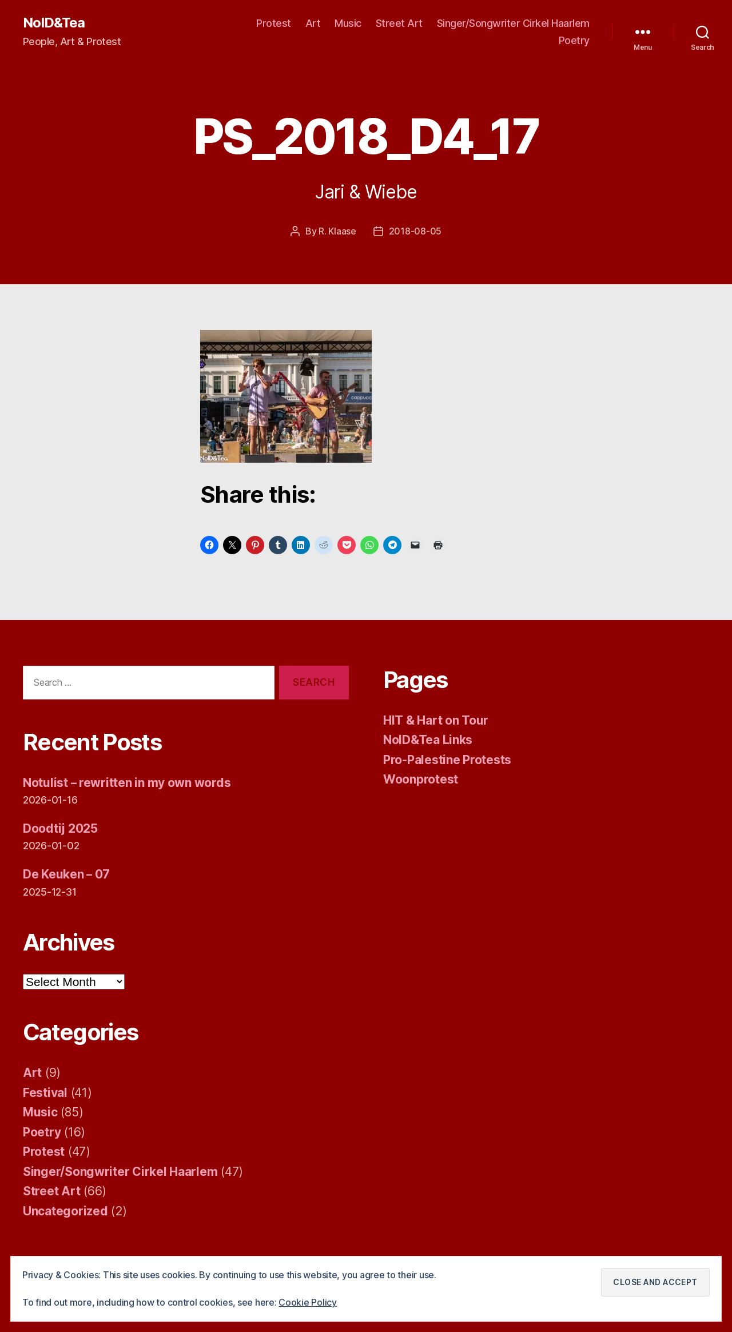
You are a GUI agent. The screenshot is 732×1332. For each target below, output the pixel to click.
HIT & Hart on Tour (435, 720)
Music (348, 23)
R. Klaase (337, 231)
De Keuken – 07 (66, 873)
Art (313, 23)
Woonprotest (420, 779)
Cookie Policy (308, 1303)
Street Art (399, 23)
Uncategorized (65, 1210)
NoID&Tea (54, 23)
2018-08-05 (415, 231)
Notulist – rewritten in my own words (127, 782)
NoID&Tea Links (427, 739)
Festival (45, 1092)
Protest (273, 23)
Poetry (574, 40)
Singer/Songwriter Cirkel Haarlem (513, 23)
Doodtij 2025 (60, 828)
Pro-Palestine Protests (447, 759)
